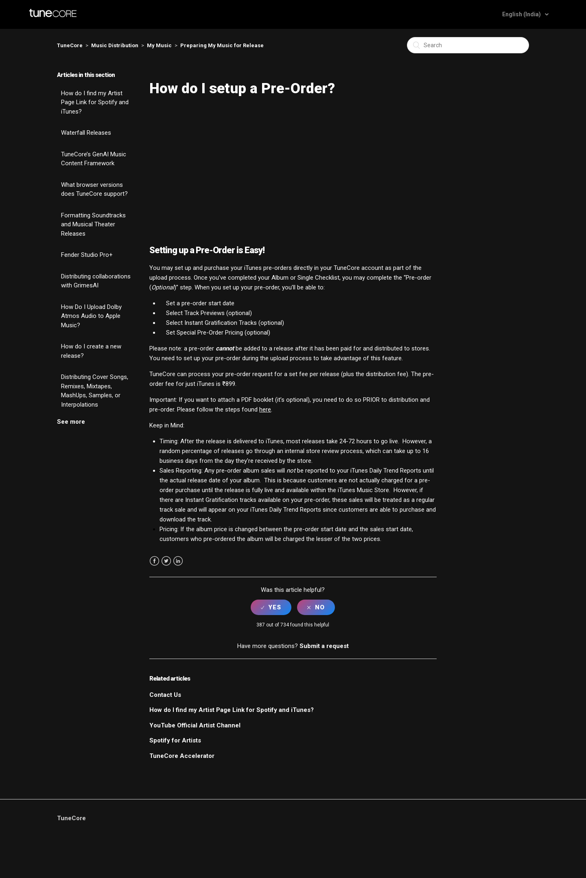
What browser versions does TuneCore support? (94, 189)
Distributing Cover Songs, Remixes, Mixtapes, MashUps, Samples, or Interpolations (94, 390)
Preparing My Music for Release (222, 45)
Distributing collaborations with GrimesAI (96, 281)
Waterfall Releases (86, 132)
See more (71, 421)
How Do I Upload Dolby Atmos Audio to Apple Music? (91, 316)
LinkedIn (178, 561)
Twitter (166, 561)
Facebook (154, 561)
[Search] (468, 45)
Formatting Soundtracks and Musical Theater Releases (93, 224)
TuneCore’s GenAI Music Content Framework (93, 159)
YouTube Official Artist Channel (195, 725)
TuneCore (70, 45)
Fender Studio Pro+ (87, 254)
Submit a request (324, 646)
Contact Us (165, 694)
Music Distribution (114, 45)
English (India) (522, 14)
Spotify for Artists (175, 740)
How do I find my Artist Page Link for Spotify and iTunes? (95, 102)
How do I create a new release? (91, 351)
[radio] (271, 607)
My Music (159, 45)
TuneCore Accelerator (181, 756)
